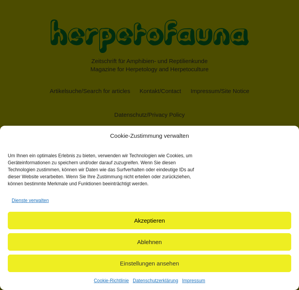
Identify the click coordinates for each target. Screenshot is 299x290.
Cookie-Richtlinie (111, 280)
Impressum (193, 280)
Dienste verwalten (30, 200)
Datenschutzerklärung (155, 280)
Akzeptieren (149, 220)
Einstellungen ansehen (149, 263)
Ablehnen (149, 242)
